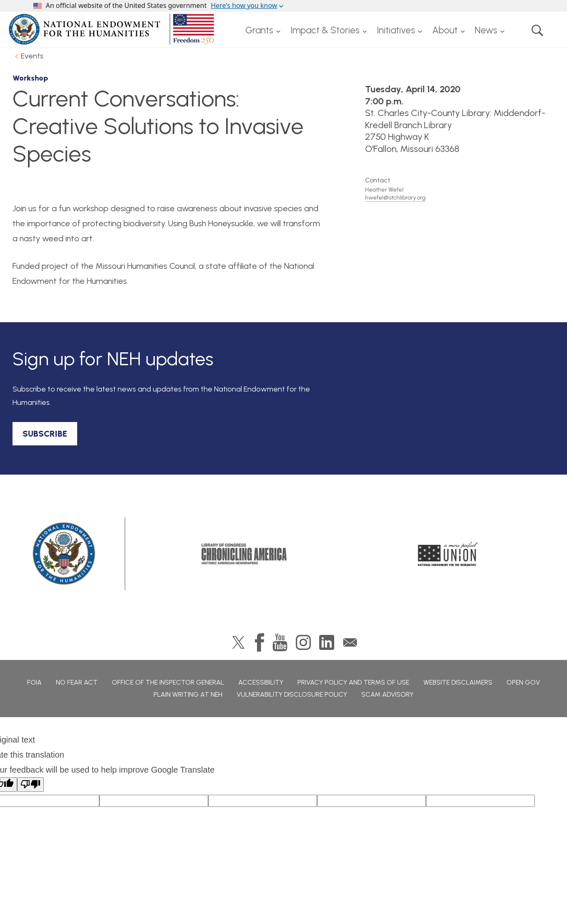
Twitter (238, 642)
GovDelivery (350, 642)
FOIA (34, 682)
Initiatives (396, 30)
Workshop (30, 78)
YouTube (279, 642)
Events (32, 56)
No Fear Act (77, 682)
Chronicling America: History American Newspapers (244, 553)
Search (537, 30)
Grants (259, 30)
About (445, 30)
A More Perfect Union (448, 553)
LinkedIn (326, 642)
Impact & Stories (325, 30)
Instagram (303, 642)
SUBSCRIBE (45, 434)
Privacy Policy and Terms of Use (353, 682)
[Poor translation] (30, 784)
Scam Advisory (387, 694)
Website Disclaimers (457, 682)
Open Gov (523, 682)
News (486, 30)
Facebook (259, 642)
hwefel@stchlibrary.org (395, 197)
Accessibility (260, 682)
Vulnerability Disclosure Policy (292, 694)
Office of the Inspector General (168, 682)
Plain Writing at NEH (188, 694)
